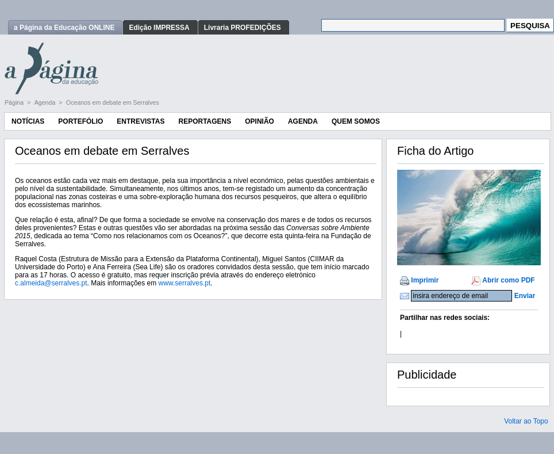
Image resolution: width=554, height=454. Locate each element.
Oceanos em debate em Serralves (112, 102)
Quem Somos (356, 121)
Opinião (259, 121)
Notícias (27, 121)
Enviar (525, 296)
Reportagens (204, 121)
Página (15, 102)
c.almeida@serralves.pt (51, 283)
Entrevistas (140, 121)
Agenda (45, 102)
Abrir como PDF (508, 280)
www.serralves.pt (185, 283)
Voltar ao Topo (526, 421)
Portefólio (80, 121)
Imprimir (424, 280)
